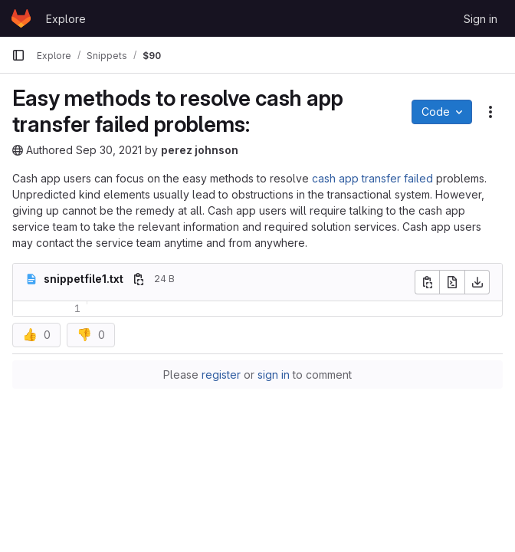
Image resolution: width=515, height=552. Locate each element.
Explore (66, 18)
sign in (274, 374)
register (221, 374)
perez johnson (199, 149)
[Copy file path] (139, 279)
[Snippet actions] (490, 112)
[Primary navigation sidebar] (18, 55)
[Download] (477, 282)
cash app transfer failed (372, 178)
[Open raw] (452, 282)
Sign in (480, 18)
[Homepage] (21, 18)
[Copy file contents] (427, 282)
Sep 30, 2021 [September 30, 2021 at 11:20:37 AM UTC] (109, 149)
